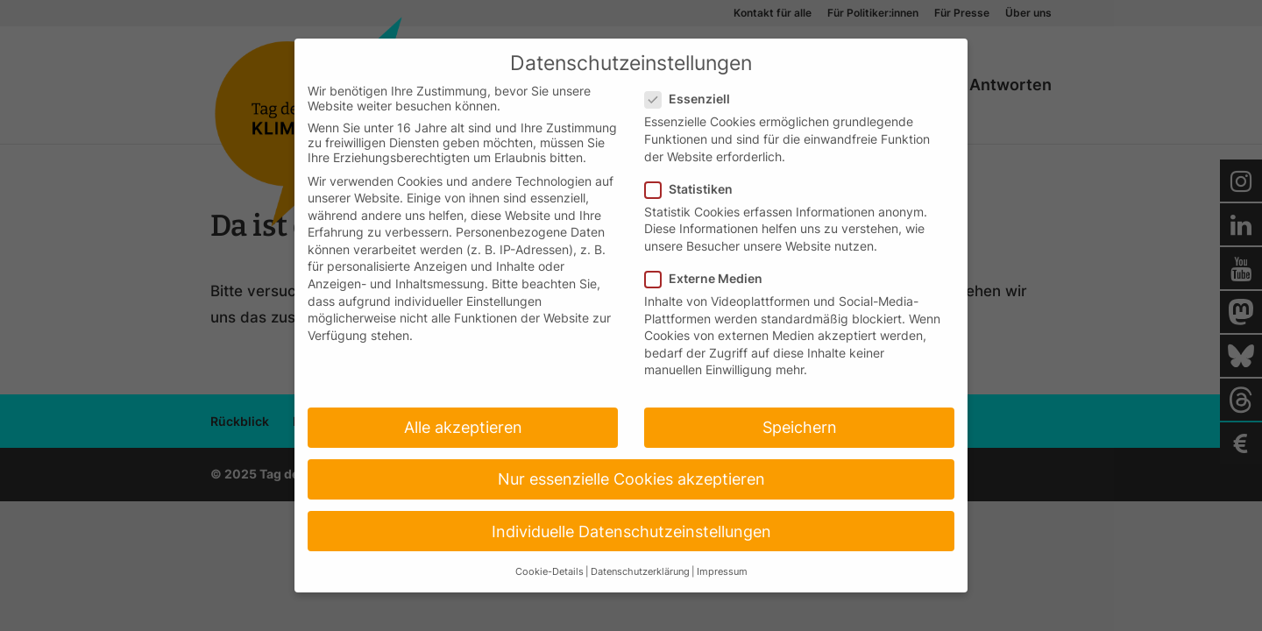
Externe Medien (710, 278)
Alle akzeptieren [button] (463, 427)
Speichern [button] (799, 427)
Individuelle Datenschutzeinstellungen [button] (631, 531)
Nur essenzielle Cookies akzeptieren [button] (631, 479)
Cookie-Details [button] (549, 572)
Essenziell (694, 98)
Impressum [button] (722, 572)
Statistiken (696, 188)
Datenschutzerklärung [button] (640, 572)
